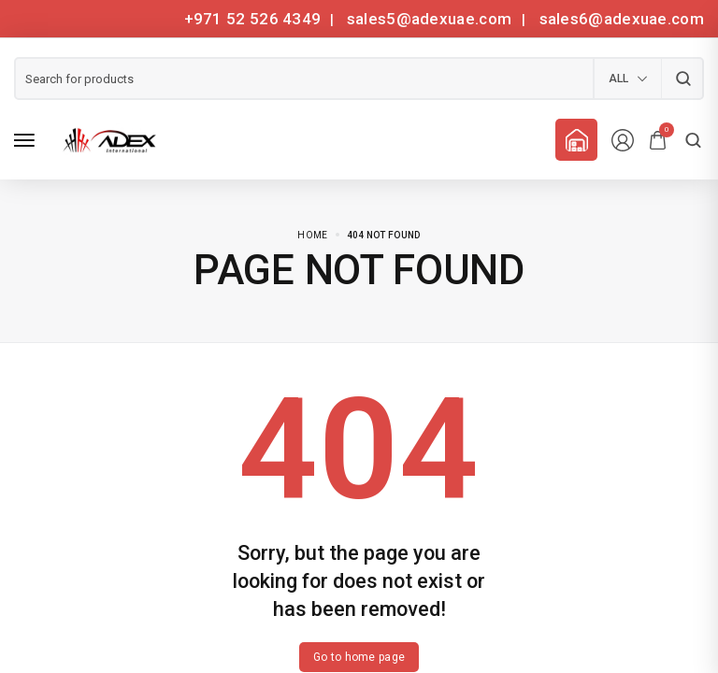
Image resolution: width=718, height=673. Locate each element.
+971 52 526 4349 (253, 18)
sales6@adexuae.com (619, 18)
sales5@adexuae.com (431, 18)
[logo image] (106, 140)
